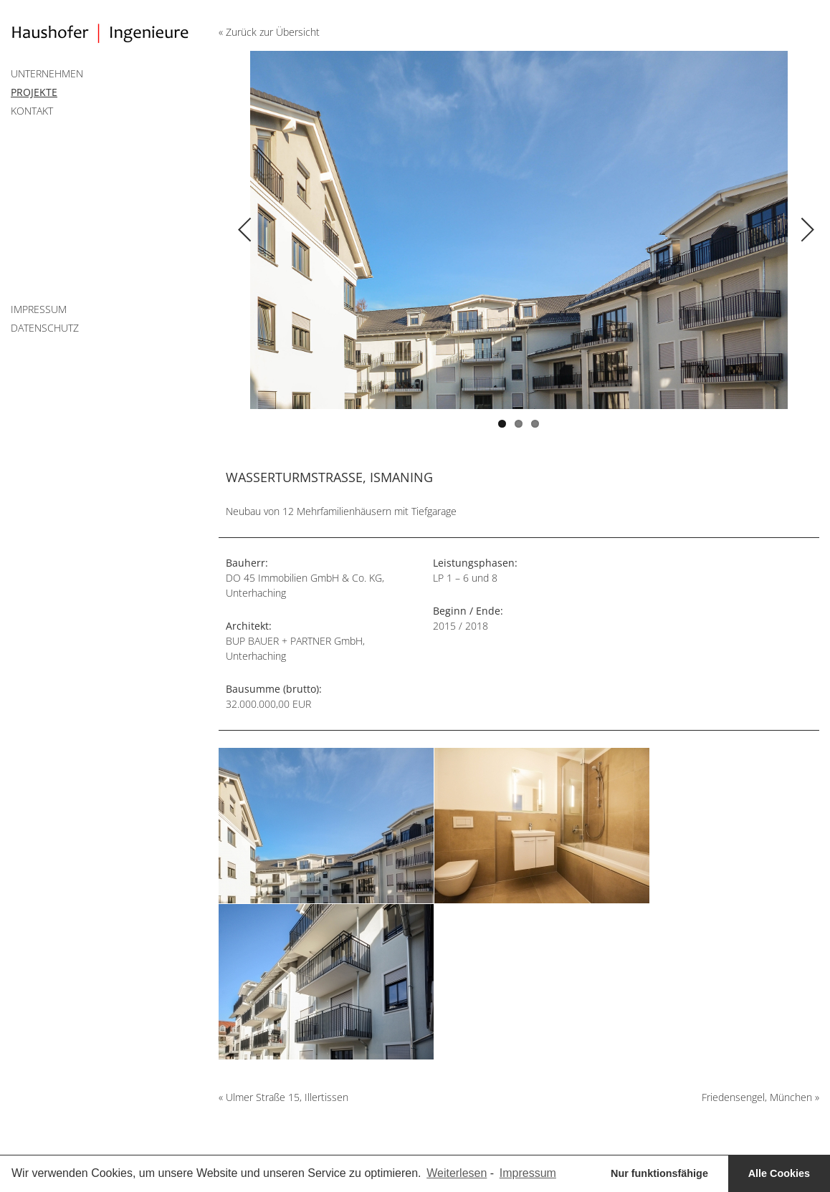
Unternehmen (47, 73)
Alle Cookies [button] (779, 1173)
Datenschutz (45, 328)
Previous (369, 216)
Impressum (39, 309)
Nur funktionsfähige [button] (659, 1173)
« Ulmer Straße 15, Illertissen (283, 1097)
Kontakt (32, 110)
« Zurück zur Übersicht (269, 32)
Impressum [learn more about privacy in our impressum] (528, 1173)
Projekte (34, 92)
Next (669, 216)
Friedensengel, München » (760, 1097)
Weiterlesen (456, 1173)
